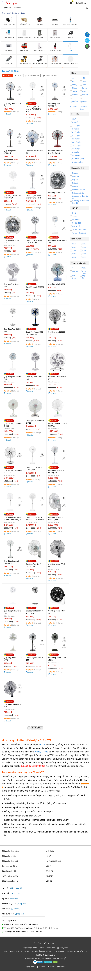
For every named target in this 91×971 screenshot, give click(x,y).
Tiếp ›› (40, 728)
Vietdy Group (41, 752)
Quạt (42, 744)
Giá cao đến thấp (49, 76)
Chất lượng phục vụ (10, 881)
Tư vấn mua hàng (53, 861)
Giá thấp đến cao (32, 76)
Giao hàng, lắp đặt (9, 871)
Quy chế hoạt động (9, 866)
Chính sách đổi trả (9, 856)
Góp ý (48, 866)
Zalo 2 (87, 40)
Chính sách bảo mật (10, 861)
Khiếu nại (50, 871)
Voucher (49, 876)
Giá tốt (18, 76)
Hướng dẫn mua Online (11, 876)
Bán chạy (7, 76)
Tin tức (49, 856)
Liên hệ (49, 881)
